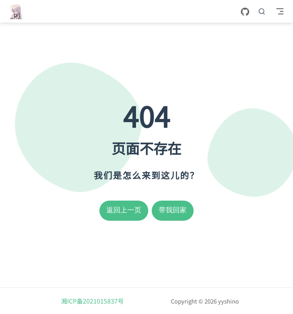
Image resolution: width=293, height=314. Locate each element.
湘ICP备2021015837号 (92, 301)
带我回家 (173, 210)
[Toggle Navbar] (280, 11)
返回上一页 (123, 210)
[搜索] (262, 11)
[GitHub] (245, 12)
